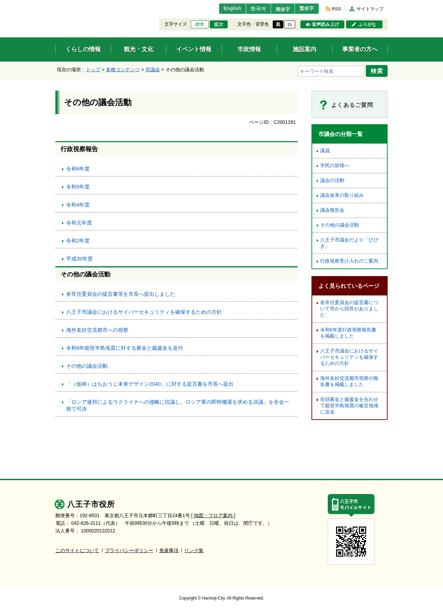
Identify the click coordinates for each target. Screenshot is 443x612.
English (223, 8)
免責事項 (169, 549)
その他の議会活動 (87, 365)
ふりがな (367, 24)
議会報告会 (332, 209)
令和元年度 (79, 222)
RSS (336, 8)
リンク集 (194, 549)
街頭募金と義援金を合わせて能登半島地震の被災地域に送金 (349, 404)
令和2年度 (78, 240)
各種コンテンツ (123, 69)
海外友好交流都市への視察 (97, 329)
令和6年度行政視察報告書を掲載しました (348, 332)
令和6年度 (78, 168)
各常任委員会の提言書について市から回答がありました (349, 308)
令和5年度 (78, 186)
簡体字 (278, 9)
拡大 (218, 24)
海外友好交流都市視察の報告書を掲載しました (349, 380)
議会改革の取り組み (342, 194)
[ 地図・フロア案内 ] (213, 514)
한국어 (250, 8)
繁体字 (305, 8)
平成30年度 (79, 258)
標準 (199, 24)
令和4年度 (78, 204)
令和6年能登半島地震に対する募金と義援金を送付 (124, 347)
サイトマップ (369, 8)
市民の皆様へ (334, 164)
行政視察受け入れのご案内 (349, 260)
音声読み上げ (325, 24)
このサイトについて (77, 549)
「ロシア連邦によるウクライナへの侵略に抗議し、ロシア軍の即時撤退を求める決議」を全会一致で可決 (177, 404)
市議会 (152, 69)
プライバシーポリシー (129, 549)
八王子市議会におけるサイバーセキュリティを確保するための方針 (144, 311)
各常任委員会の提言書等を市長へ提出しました (120, 293)
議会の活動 (332, 179)
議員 (325, 149)
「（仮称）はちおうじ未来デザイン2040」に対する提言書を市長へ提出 (150, 383)
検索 (378, 70)
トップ (93, 69)
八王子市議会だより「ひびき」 (349, 242)
